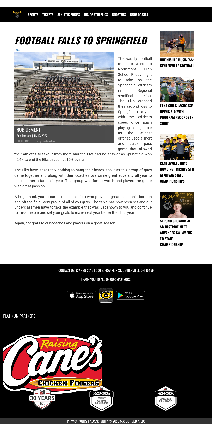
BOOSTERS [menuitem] (119, 14)
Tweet (17, 50)
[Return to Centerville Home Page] (17, 12)
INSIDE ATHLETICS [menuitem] (96, 14)
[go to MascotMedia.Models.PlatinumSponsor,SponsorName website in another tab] (106, 364)
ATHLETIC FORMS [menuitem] (68, 14)
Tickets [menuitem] (47, 14)
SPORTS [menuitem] (33, 14)
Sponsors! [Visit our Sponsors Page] (124, 279)
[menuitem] (139, 14)
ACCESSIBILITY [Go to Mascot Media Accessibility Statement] (99, 421)
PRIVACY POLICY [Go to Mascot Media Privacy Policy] (77, 421)
